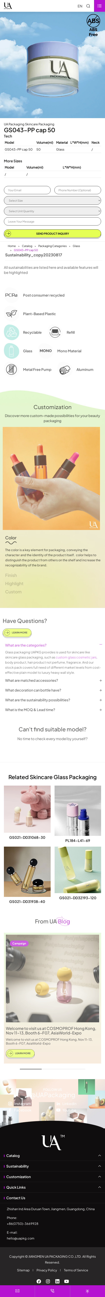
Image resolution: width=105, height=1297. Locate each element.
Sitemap (23, 1270)
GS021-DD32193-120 (77, 898)
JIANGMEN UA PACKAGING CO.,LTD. (55, 1256)
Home (12, 246)
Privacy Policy (47, 1270)
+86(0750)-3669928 (22, 1224)
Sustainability (17, 1166)
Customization (18, 1176)
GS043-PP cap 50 (26, 250)
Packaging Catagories (52, 246)
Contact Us (15, 1198)
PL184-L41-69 (77, 840)
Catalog (27, 246)
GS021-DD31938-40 (27, 901)
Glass (76, 246)
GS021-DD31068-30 (27, 837)
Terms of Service (76, 1270)
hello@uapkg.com (20, 1238)
